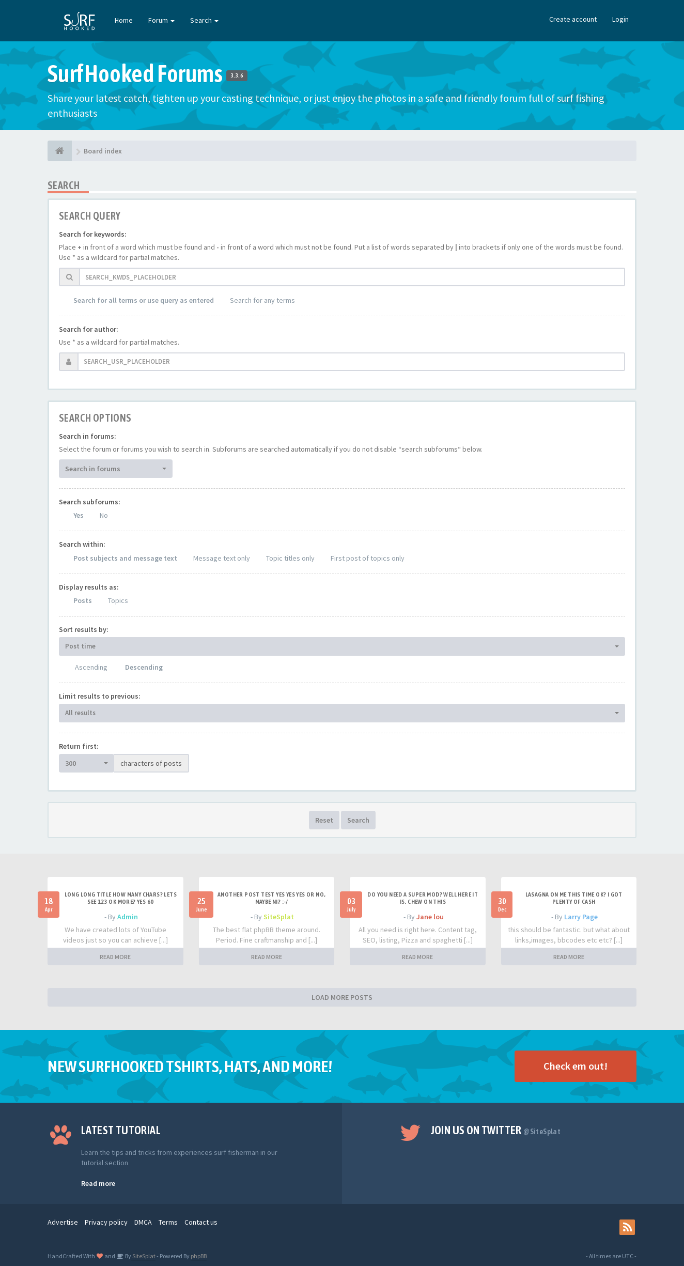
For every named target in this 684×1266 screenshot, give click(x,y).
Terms (168, 1222)
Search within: (82, 544)
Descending (144, 667)
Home (124, 20)
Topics (118, 600)
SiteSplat (278, 916)
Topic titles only (290, 558)
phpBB (199, 1256)
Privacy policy (106, 1222)
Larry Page (581, 916)
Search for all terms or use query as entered (143, 300)
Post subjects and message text (125, 558)
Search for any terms (262, 300)
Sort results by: (83, 629)
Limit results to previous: (100, 696)
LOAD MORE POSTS (342, 997)
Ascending (91, 667)
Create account (573, 19)
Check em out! (575, 1065)
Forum (161, 20)
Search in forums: (87, 436)
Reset (324, 820)
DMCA (143, 1222)
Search (204, 20)
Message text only (221, 558)
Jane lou (430, 916)
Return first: (79, 746)
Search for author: (88, 329)
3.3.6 (237, 75)
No (104, 515)
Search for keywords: (93, 234)
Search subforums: (89, 501)
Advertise (63, 1222)
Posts (82, 600)
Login (620, 19)
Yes (78, 515)
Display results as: (89, 587)
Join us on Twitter (496, 1130)
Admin (127, 916)
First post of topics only (368, 558)
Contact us (200, 1222)
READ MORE (115, 957)
